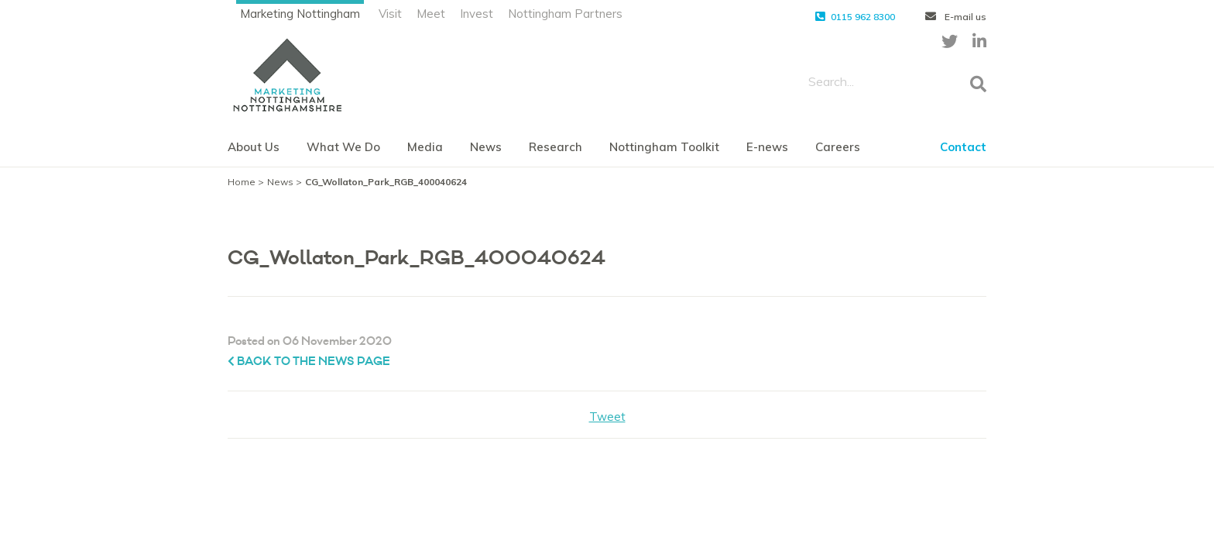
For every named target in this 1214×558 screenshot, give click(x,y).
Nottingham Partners (565, 13)
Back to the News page (309, 361)
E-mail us (955, 16)
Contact (963, 147)
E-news (767, 147)
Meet (431, 13)
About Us (253, 147)
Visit (390, 13)
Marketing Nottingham (300, 13)
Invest (476, 13)
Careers (837, 147)
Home (241, 182)
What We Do (343, 147)
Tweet (607, 416)
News (486, 147)
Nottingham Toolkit (664, 147)
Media (425, 147)
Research (555, 147)
